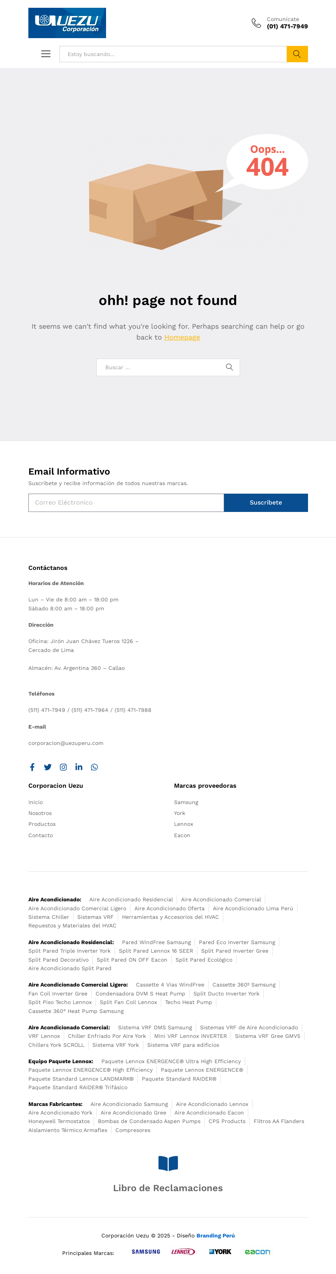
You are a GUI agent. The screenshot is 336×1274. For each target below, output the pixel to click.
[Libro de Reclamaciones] (168, 1163)
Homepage (182, 337)
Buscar (297, 54)
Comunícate (283, 19)
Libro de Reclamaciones (168, 1188)
